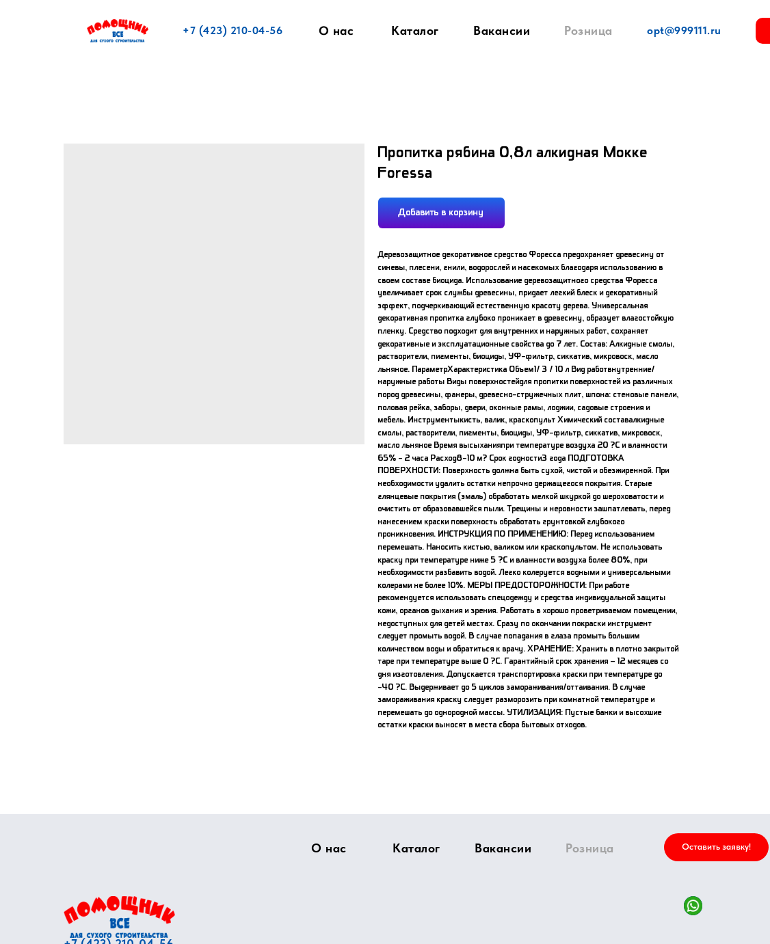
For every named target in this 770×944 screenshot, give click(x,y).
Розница (588, 30)
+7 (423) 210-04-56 (232, 30)
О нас (336, 30)
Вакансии (501, 30)
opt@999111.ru (684, 30)
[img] (119, 917)
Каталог (415, 30)
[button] (716, 847)
